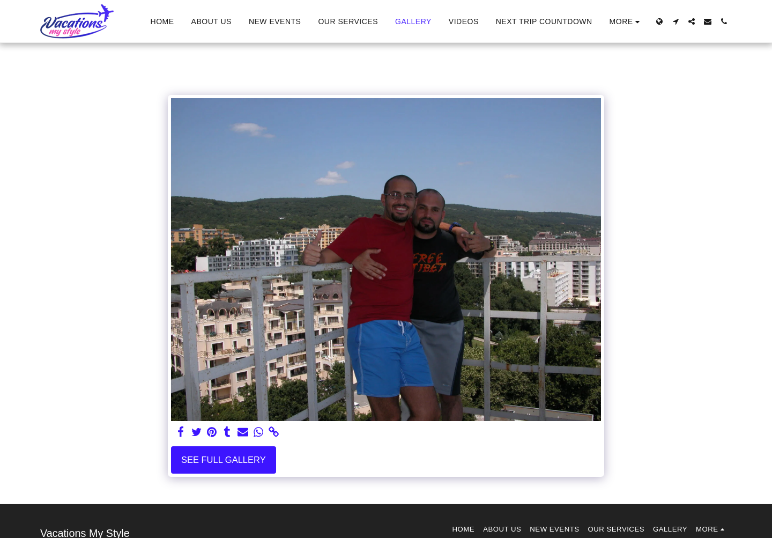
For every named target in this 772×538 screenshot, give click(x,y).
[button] (675, 21)
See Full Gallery (223, 460)
